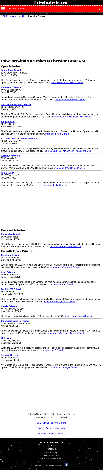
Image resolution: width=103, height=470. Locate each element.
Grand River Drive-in (11, 70)
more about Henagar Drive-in (64, 367)
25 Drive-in (6, 338)
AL (23, 16)
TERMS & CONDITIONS (51, 459)
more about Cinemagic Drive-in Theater (67, 333)
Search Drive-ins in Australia (51, 434)
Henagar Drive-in (9, 355)
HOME (4, 16)
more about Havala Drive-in (78, 316)
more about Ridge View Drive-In (65, 246)
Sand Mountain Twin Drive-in (16, 104)
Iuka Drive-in (7, 173)
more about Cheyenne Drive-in (65, 267)
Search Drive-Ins (17, 8)
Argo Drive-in (8, 272)
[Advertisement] (51, 38)
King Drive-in (8, 121)
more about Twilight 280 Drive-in (59, 301)
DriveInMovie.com (51, 3)
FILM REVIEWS (51, 452)
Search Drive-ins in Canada (51, 428)
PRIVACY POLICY (51, 455)
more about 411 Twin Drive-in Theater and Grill (68, 151)
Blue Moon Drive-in (11, 87)
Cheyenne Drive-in (10, 255)
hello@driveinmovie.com (51, 442)
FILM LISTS (51, 449)
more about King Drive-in (57, 134)
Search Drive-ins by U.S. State (51, 423)
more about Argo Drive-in (62, 284)
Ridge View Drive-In (11, 234)
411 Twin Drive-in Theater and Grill (19, 139)
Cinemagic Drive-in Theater (15, 321)
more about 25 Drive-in (53, 350)
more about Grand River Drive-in (67, 82)
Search (14, 16)
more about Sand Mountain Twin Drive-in (71, 117)
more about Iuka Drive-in (55, 185)
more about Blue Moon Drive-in (70, 99)
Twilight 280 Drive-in (11, 289)
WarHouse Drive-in (11, 156)
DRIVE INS (51, 446)
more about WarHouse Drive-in (70, 168)
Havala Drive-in (9, 306)
